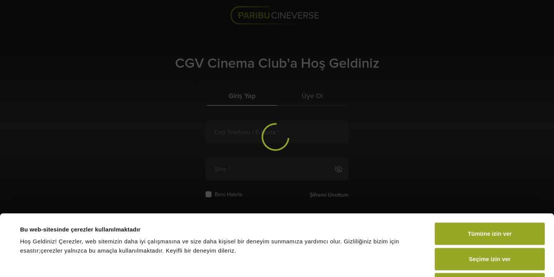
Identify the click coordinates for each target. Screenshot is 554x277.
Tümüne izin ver (490, 176)
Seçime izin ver (490, 201)
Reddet (490, 226)
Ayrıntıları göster (316, 262)
